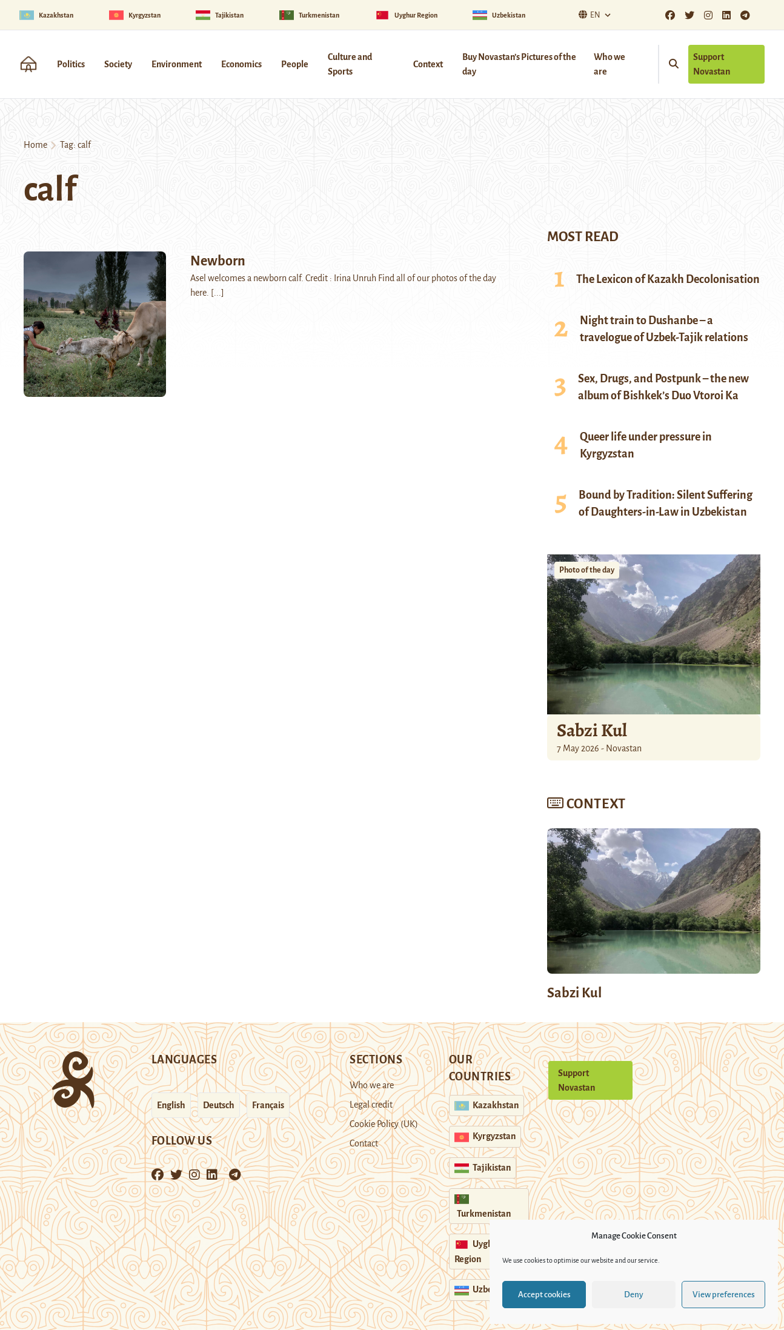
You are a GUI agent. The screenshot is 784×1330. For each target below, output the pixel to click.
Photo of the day (586, 570)
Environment (176, 64)
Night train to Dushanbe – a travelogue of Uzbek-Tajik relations (664, 329)
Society (118, 64)
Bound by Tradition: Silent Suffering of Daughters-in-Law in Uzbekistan (665, 503)
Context (428, 64)
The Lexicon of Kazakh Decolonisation (668, 279)
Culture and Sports (350, 64)
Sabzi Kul (592, 730)
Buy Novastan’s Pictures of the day (519, 64)
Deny (633, 1294)
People (294, 64)
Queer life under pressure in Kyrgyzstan (646, 445)
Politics (71, 64)
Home (35, 145)
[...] (217, 293)
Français (268, 1105)
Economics (241, 64)
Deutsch (218, 1105)
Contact (364, 1143)
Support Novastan (711, 64)
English (171, 1105)
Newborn (217, 261)
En (588, 14)
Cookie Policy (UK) (384, 1124)
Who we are (609, 64)
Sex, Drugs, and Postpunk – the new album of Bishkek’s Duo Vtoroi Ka (663, 387)
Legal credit (371, 1104)
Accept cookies (544, 1294)
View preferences (724, 1294)
